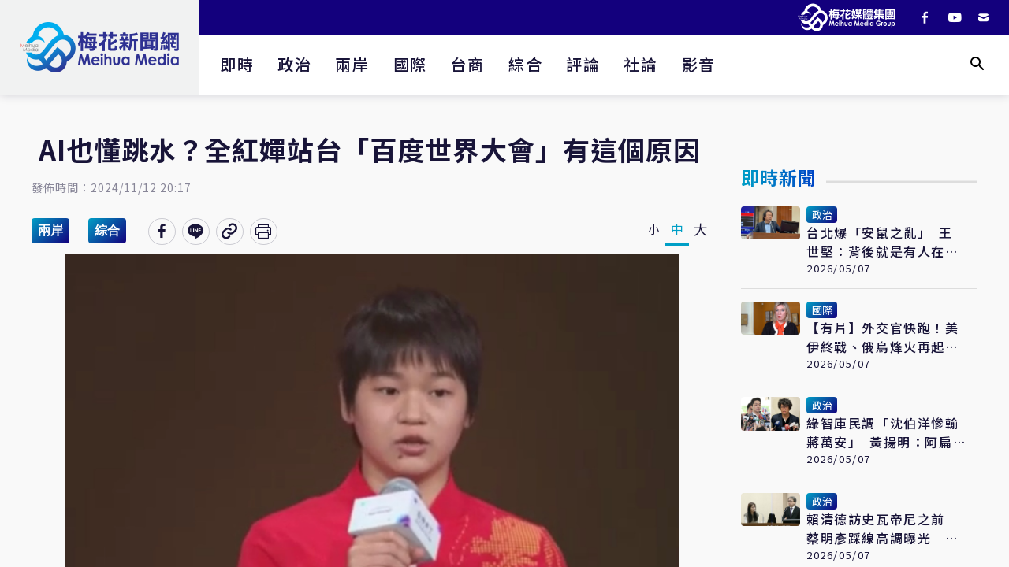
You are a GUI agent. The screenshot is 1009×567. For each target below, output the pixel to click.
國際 (410, 64)
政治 (294, 64)
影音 (699, 64)
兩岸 (352, 64)
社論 (640, 64)
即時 (237, 64)
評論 (583, 64)
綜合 (525, 64)
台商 (468, 64)
